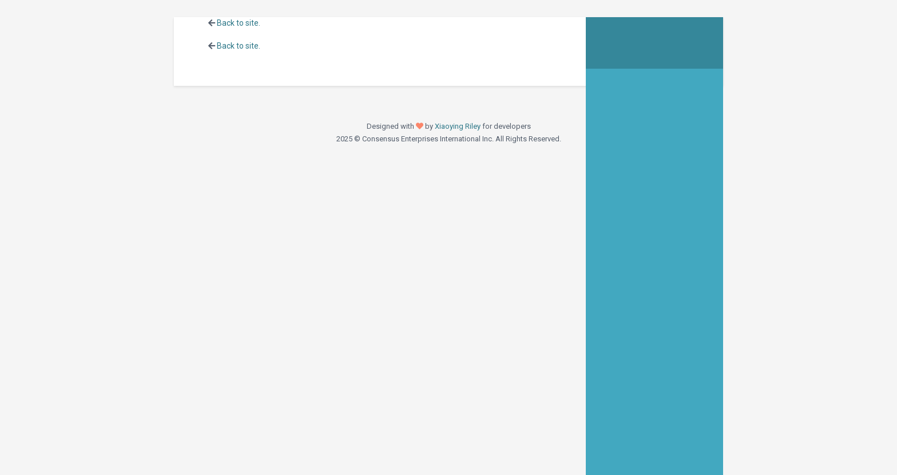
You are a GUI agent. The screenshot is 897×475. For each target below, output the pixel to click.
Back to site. (238, 22)
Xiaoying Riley (458, 126)
